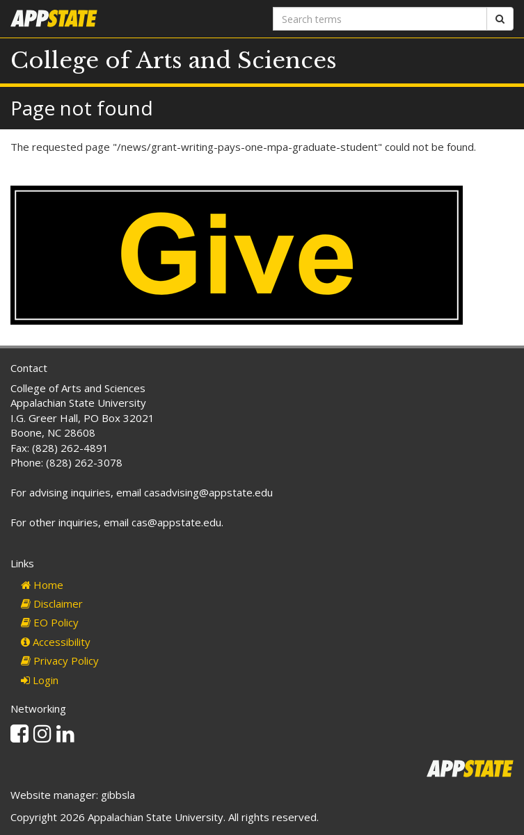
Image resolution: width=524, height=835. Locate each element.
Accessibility (55, 642)
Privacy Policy (60, 660)
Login (39, 680)
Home (42, 585)
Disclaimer (52, 603)
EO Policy (50, 622)
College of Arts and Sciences (173, 60)
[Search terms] (380, 19)
